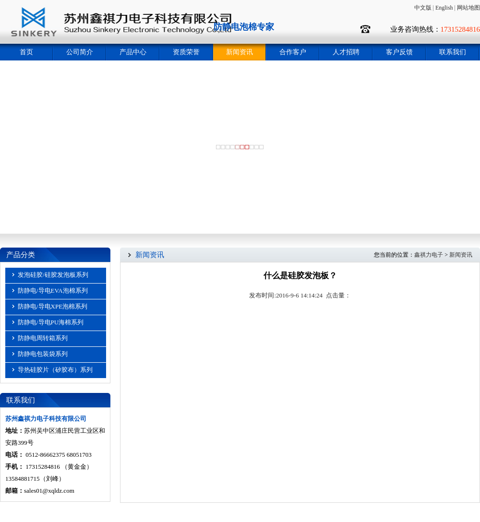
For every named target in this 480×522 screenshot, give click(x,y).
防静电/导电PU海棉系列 (51, 322)
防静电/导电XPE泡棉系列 (52, 306)
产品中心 (133, 52)
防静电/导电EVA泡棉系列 (53, 290)
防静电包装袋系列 (43, 353)
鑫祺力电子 (428, 254)
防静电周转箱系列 (43, 338)
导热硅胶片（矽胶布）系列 (55, 369)
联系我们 (452, 52)
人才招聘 (346, 52)
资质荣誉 (186, 52)
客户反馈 (399, 52)
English (444, 7)
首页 (26, 52)
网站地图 (468, 7)
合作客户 (292, 52)
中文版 (423, 7)
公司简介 (79, 52)
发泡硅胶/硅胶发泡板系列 (53, 274)
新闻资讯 (239, 52)
